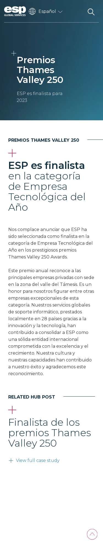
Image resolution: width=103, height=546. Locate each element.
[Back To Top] (92, 534)
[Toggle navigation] (76, 11)
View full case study (38, 460)
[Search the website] (91, 11)
